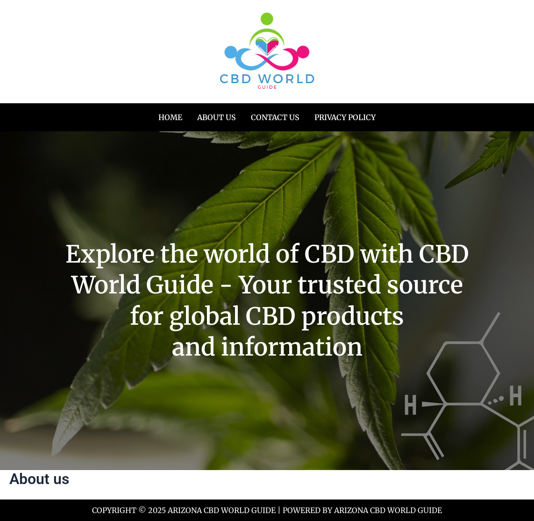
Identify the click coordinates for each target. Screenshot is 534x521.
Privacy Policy (345, 117)
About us (216, 117)
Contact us (275, 117)
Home (170, 117)
